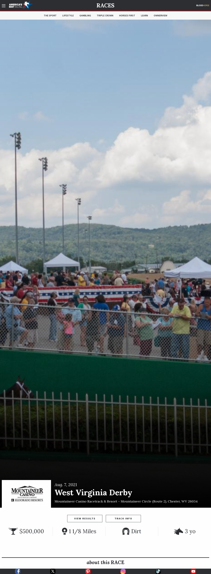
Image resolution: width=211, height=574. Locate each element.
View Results (84, 518)
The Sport (50, 15)
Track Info (123, 518)
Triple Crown (105, 15)
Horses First (127, 15)
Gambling (85, 15)
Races (105, 5)
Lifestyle (68, 15)
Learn (144, 15)
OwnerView (160, 15)
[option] (105, 264)
